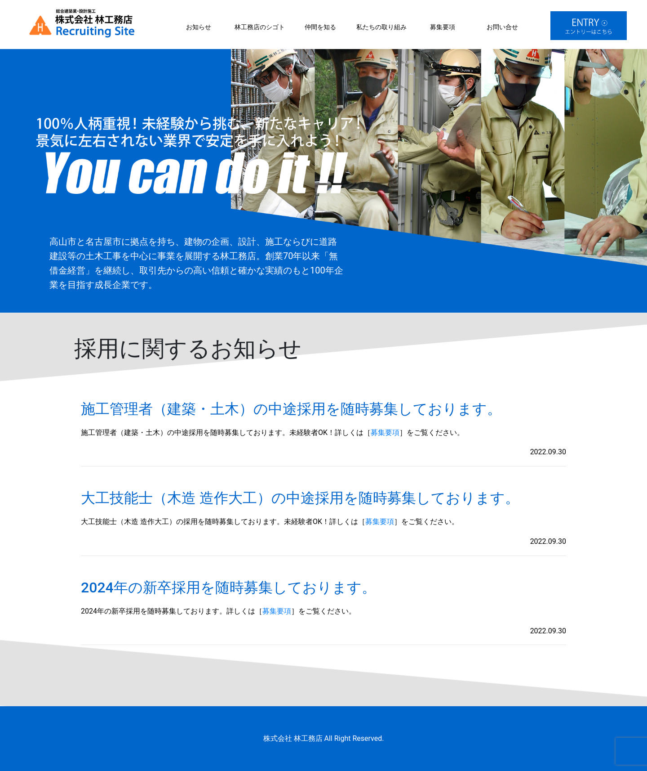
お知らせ (198, 27)
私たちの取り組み (381, 27)
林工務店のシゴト (260, 27)
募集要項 (442, 27)
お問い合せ (502, 27)
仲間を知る (320, 27)
